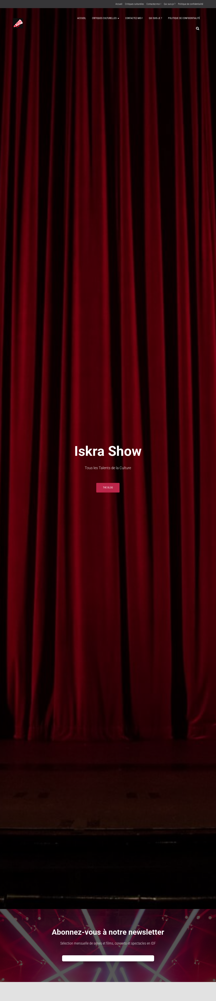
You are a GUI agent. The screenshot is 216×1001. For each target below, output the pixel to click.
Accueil (118, 4)
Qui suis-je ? (169, 4)
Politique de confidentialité (190, 4)
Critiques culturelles (134, 4)
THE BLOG (108, 487)
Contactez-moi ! (153, 4)
